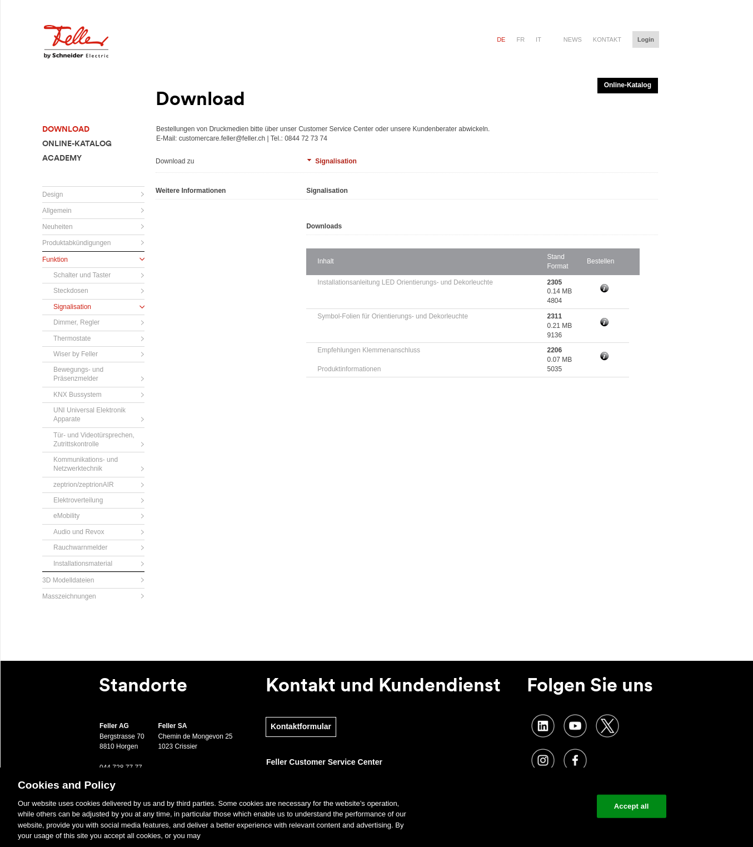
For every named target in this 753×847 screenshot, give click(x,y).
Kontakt (607, 39)
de (501, 39)
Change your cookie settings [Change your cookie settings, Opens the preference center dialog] (536, 806)
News (572, 39)
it (538, 39)
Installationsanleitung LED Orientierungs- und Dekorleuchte (405, 282)
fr (520, 39)
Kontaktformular (301, 726)
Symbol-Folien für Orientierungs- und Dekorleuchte (392, 316)
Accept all (631, 806)
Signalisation (336, 161)
